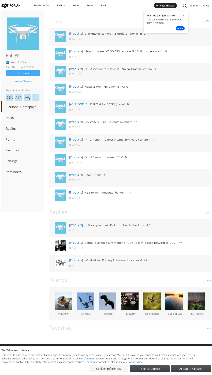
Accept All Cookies (190, 370)
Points (10, 139)
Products (61, 5)
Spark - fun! (93, 174)
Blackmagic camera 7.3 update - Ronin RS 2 (115, 33)
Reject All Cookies (150, 370)
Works (76, 5)
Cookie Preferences (84, 359)
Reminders (14, 172)
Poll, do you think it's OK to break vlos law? (114, 225)
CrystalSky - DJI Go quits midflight (108, 121)
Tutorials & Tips (42, 5)
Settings (11, 161)
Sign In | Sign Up (200, 5)
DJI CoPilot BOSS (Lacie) (107, 104)
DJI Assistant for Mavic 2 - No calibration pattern (118, 68)
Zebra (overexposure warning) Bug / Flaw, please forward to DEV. (130, 242)
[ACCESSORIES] (78, 104)
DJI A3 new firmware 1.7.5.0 (104, 157)
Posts (10, 118)
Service (104, 5)
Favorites (12, 150)
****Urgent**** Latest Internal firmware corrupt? (117, 139)
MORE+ (207, 21)
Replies (11, 128)
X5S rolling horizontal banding (106, 192)
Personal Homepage (21, 107)
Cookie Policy (135, 363)
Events (90, 5)
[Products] (76, 33)
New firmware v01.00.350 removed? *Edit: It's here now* (123, 51)
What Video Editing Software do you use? (114, 260)
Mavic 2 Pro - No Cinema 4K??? (106, 86)
